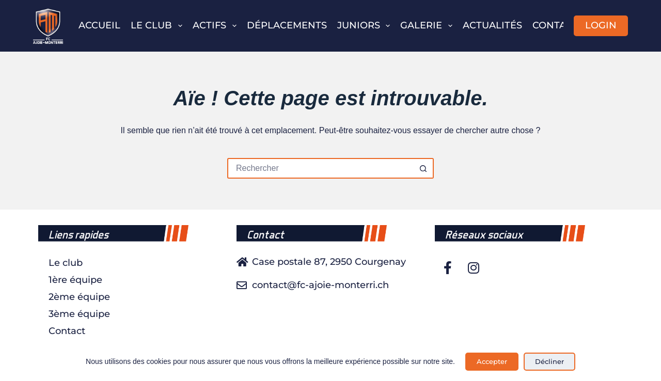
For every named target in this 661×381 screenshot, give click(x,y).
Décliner (549, 361)
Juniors (366, 26)
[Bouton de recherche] (423, 168)
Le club (158, 26)
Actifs (217, 26)
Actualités (492, 25)
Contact (555, 25)
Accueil (99, 25)
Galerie (428, 26)
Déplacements (287, 25)
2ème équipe (79, 297)
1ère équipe (75, 279)
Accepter (492, 361)
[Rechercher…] (320, 168)
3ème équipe (79, 314)
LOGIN (601, 25)
